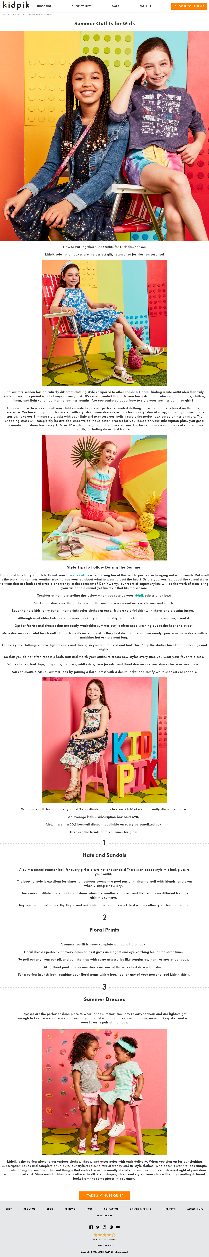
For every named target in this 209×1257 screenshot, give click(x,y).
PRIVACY (109, 1245)
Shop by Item (81, 6)
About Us (29, 1208)
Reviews (70, 1208)
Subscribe (44, 6)
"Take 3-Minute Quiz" (104, 1195)
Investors (169, 1208)
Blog (50, 1208)
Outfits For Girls (18, 14)
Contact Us (111, 1208)
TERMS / (100, 1245)
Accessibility (195, 1208)
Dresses (28, 1014)
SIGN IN (145, 6)
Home (4, 14)
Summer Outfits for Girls (40, 14)
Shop (9, 1208)
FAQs (115, 6)
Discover (104, 1215)
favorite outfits (77, 575)
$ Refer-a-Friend (140, 1208)
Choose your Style (189, 6)
